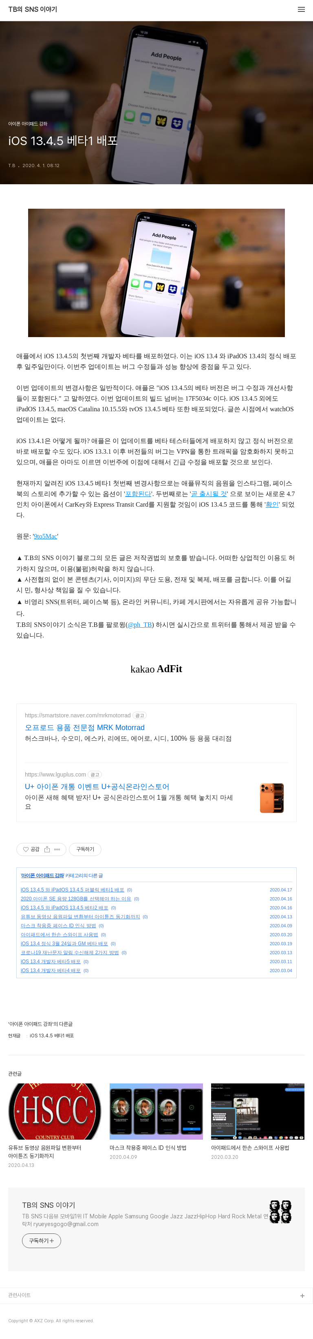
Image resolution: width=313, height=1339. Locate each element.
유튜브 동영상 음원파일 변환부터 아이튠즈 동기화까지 (80, 917)
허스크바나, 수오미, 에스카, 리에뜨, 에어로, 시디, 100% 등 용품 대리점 (128, 738)
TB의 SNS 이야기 (32, 9)
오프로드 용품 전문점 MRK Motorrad (85, 728)
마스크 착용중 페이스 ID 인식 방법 (58, 926)
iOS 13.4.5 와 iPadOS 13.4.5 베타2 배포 (64, 908)
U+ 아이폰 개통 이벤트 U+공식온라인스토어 (97, 787)
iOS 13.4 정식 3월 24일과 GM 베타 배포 (64, 943)
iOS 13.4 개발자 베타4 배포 (51, 970)
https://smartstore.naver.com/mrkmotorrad (78, 715)
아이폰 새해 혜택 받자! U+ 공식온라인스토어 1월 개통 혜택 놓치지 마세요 (129, 802)
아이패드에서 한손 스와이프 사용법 (59, 935)
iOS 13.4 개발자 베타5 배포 (51, 961)
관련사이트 (19, 1295)
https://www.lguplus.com (55, 774)
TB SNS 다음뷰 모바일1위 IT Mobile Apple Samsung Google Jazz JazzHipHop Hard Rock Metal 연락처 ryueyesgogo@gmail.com (145, 1220)
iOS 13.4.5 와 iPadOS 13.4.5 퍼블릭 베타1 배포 (72, 890)
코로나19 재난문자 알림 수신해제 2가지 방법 (70, 952)
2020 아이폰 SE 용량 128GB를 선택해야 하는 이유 (76, 899)
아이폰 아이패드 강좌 (42, 875)
